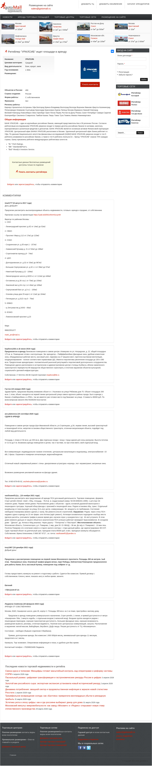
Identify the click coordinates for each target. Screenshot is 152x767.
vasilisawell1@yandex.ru (66, 533)
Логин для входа (124, 56)
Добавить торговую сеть (51, 738)
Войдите (10, 184)
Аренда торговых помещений (53, 745)
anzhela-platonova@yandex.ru (35, 481)
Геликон (94, 38)
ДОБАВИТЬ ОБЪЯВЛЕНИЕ (110, 4)
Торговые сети (87, 17)
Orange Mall (20, 39)
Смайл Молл (58, 39)
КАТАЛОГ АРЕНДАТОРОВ (138, 4)
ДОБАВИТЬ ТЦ (87, 4)
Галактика (57, 27)
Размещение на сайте (114, 17)
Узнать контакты (90, 84)
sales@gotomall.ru (41, 8)
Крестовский (20, 26)
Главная (13, 755)
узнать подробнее (124, 736)
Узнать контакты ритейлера (32, 172)
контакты (120, 739)
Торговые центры (64, 17)
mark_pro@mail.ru (12, 335)
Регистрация (124, 72)
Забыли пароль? (126, 75)
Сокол (93, 26)
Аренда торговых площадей (33, 17)
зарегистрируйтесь (26, 184)
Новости (7, 17)
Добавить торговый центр (14, 747)
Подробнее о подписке (88, 739)
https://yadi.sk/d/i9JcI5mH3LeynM (47, 215)
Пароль (121, 64)
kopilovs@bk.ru (53, 375)
